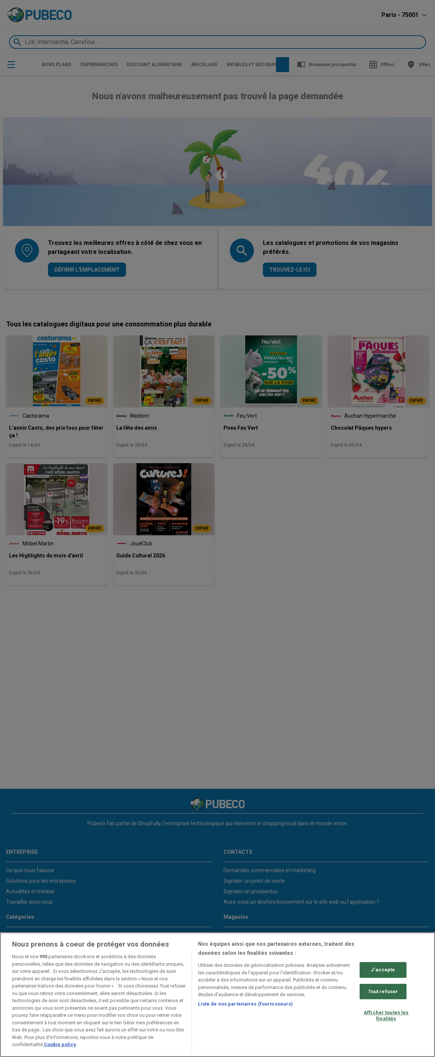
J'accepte (383, 969)
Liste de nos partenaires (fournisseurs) (245, 1004)
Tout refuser (383, 991)
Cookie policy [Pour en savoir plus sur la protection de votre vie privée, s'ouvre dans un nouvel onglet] (60, 1044)
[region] (217, 994)
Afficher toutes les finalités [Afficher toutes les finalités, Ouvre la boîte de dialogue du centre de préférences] (386, 1016)
